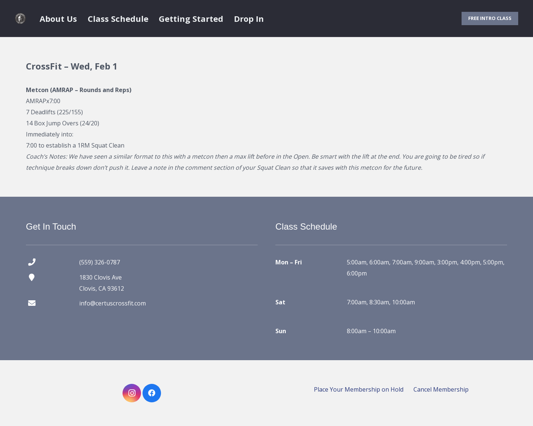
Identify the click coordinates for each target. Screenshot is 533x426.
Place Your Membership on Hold (358, 389)
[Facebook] (152, 393)
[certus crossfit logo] (20, 18)
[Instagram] (132, 393)
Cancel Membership (441, 389)
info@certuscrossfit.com (112, 303)
